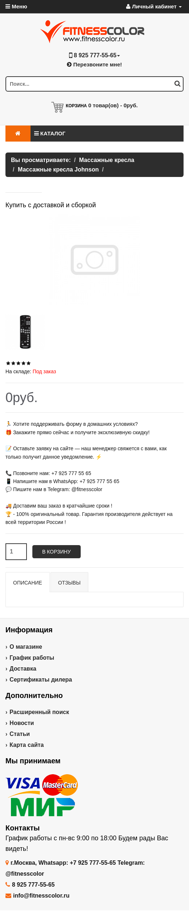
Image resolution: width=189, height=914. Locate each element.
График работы (31, 658)
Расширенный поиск (39, 712)
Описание (27, 583)
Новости (21, 723)
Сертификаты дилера (40, 679)
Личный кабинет (154, 6)
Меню (16, 6)
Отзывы (69, 583)
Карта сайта (26, 745)
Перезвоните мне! (94, 64)
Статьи (19, 734)
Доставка (22, 669)
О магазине (25, 647)
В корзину (56, 552)
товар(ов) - (113, 105)
